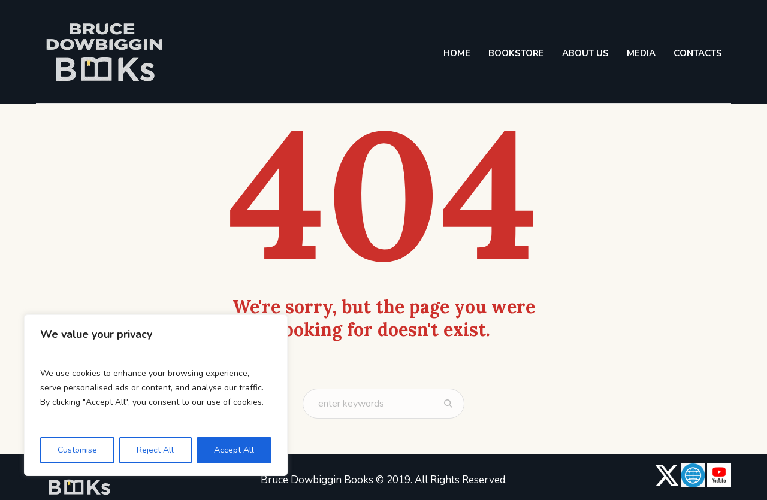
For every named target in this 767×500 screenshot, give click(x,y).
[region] (156, 395)
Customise (77, 450)
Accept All (234, 450)
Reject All (155, 450)
